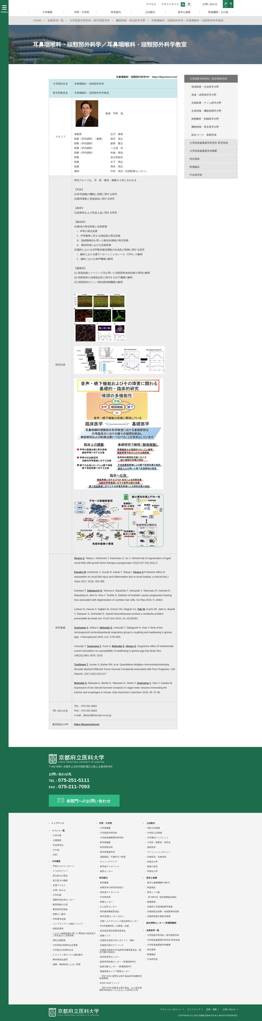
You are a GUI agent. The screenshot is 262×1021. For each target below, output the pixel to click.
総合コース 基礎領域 (203, 134)
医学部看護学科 (107, 852)
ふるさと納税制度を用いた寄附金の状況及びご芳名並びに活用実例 (74, 934)
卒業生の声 (152, 871)
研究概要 (104, 883)
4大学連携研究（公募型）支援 (114, 926)
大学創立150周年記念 (63, 950)
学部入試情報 (153, 828)
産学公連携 (151, 878)
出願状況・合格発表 (156, 857)
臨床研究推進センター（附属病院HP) (118, 962)
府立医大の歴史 (60, 876)
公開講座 (57, 840)
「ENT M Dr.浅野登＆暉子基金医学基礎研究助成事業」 (120, 977)
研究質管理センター (109, 957)
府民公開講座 (59, 940)
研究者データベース (109, 866)
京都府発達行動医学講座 (159, 916)
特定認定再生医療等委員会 (113, 931)
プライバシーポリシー (170, 1009)
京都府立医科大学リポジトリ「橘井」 (118, 940)
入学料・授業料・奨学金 (159, 842)
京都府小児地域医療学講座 (160, 907)
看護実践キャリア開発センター (115, 971)
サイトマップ (193, 1009)
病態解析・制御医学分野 (205, 118)
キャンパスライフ (108, 862)
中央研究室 (196, 174)
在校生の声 (152, 862)
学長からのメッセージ (63, 866)
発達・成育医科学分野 (203, 94)
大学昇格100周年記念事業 (65, 945)
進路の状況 (152, 866)
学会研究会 (58, 845)
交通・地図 (211, 1009)
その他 (56, 850)
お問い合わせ (209, 4)
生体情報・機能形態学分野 (206, 110)
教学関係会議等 (60, 960)
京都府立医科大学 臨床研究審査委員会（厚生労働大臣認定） (120, 951)
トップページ (57, 823)
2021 (55, 855)
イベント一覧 (58, 831)
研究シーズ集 (153, 892)
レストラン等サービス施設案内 (68, 955)
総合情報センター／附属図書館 (161, 923)
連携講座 (151, 902)
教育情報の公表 (60, 904)
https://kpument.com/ (164, 76)
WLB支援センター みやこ (112, 916)
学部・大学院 (105, 823)
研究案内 (103, 878)
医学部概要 (105, 842)
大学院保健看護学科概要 (203, 150)
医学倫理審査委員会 (109, 911)
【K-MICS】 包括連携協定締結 (161, 897)
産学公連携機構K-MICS (158, 883)
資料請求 (151, 847)
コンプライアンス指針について (68, 924)
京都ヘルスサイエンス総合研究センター (119, 921)
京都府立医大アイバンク (112, 945)
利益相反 (151, 887)
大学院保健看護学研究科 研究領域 (209, 142)
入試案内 (150, 823)
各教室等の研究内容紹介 (112, 887)
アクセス (151, 4)
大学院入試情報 (154, 833)
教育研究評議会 (60, 909)
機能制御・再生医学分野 (205, 126)
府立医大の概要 (60, 880)
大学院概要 (105, 828)
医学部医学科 (106, 847)
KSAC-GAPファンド (110, 983)
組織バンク (105, 935)
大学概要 (56, 861)
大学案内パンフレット (157, 838)
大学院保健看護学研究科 (112, 838)
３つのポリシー (60, 871)
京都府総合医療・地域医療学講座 (163, 911)
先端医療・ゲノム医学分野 (206, 102)
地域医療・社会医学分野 (205, 86)
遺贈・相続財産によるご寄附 (67, 964)
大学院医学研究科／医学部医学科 (208, 78)
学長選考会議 (59, 919)
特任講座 (195, 158)
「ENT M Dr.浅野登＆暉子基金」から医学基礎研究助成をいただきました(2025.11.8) (120, 989)
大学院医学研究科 (108, 833)
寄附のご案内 (59, 914)
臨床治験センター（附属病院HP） (116, 966)
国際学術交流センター (63, 900)
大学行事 (57, 835)
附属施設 (195, 166)
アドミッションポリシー (159, 852)
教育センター (106, 871)
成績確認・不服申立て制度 (113, 857)
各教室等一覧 (152, 930)
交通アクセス (59, 885)
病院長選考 (58, 929)
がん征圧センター (108, 907)
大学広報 (57, 895)
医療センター (106, 902)
